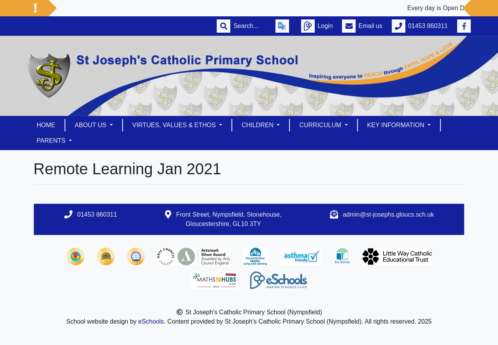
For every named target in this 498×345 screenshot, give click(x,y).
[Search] (249, 26)
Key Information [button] (396, 125)
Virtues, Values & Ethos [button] (174, 125)
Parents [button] (52, 140)
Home (46, 125)
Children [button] (258, 125)
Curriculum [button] (321, 125)
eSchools (151, 321)
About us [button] (91, 125)
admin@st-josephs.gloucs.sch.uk (388, 214)
